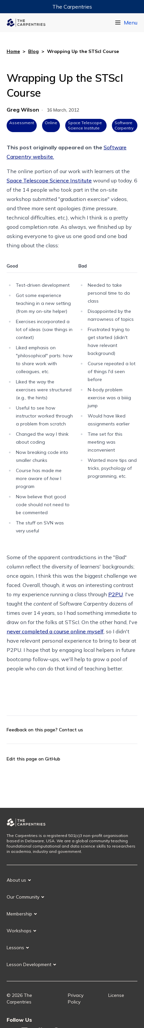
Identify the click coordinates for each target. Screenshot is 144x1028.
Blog (33, 51)
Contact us (71, 730)
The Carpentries (72, 6)
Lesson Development (29, 964)
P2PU (115, 594)
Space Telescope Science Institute (85, 125)
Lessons (15, 948)
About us (16, 880)
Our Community (23, 897)
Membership (19, 914)
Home (13, 51)
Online (51, 122)
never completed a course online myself (55, 631)
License (116, 995)
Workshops (19, 931)
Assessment (21, 122)
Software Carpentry (124, 125)
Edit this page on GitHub (33, 759)
